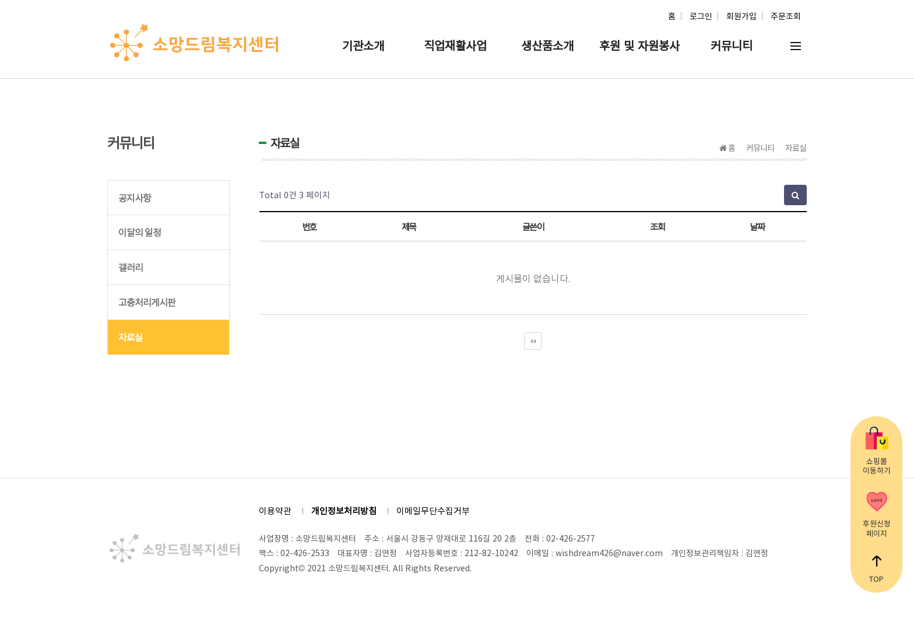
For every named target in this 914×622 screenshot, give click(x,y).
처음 (533, 341)
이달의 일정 (139, 232)
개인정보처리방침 (344, 510)
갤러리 (130, 267)
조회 (657, 226)
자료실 (130, 337)
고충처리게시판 (146, 302)
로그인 (701, 16)
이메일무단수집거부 (433, 510)
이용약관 (275, 510)
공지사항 (134, 198)
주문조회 (786, 16)
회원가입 (741, 16)
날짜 (757, 226)
